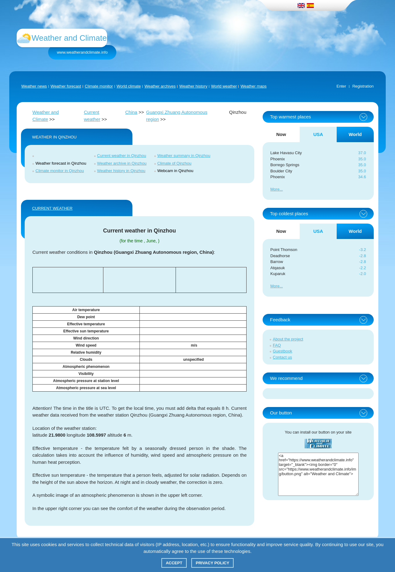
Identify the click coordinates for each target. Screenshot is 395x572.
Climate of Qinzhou (174, 163)
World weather (224, 86)
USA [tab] (318, 134)
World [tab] (355, 134)
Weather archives (160, 86)
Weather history (193, 86)
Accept (174, 563)
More (275, 189)
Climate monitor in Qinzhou (59, 170)
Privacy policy (212, 563)
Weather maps (253, 86)
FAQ (277, 345)
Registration (363, 86)
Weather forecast (66, 86)
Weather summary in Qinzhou (183, 155)
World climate (129, 86)
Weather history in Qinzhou (121, 170)
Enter (341, 86)
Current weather (52, 208)
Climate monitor (99, 86)
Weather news (34, 86)
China (131, 112)
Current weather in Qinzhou (121, 155)
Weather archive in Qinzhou (122, 163)
